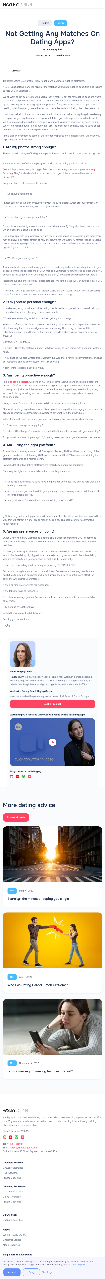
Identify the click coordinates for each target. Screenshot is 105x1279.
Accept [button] (12, 1272)
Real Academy (10, 1173)
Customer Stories (12, 1240)
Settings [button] (47, 1272)
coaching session (19, 381)
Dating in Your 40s (13, 1220)
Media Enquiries (11, 1245)
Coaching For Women (14, 1186)
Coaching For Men (13, 1162)
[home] (23, 4)
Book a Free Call (52, 703)
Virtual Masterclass (13, 1168)
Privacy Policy (80, 1264)
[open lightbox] (52, 742)
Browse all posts (16, 817)
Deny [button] (31, 1272)
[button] (99, 4)
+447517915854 (15, 1143)
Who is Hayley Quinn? (14, 1235)
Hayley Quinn (54, 49)
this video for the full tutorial (25, 613)
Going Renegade (12, 1197)
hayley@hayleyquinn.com (23, 1147)
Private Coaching (12, 1178)
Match (15, 451)
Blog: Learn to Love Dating (17, 1254)
